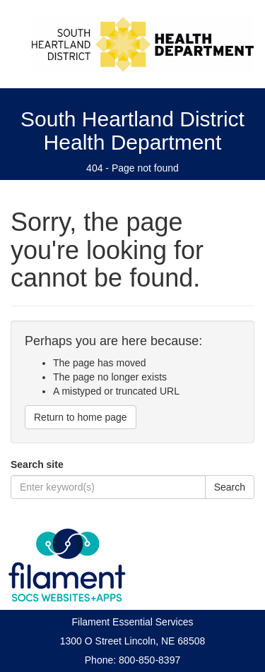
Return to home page (80, 417)
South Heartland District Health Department (132, 130)
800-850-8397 (149, 660)
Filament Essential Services (133, 622)
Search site (37, 464)
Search (229, 487)
